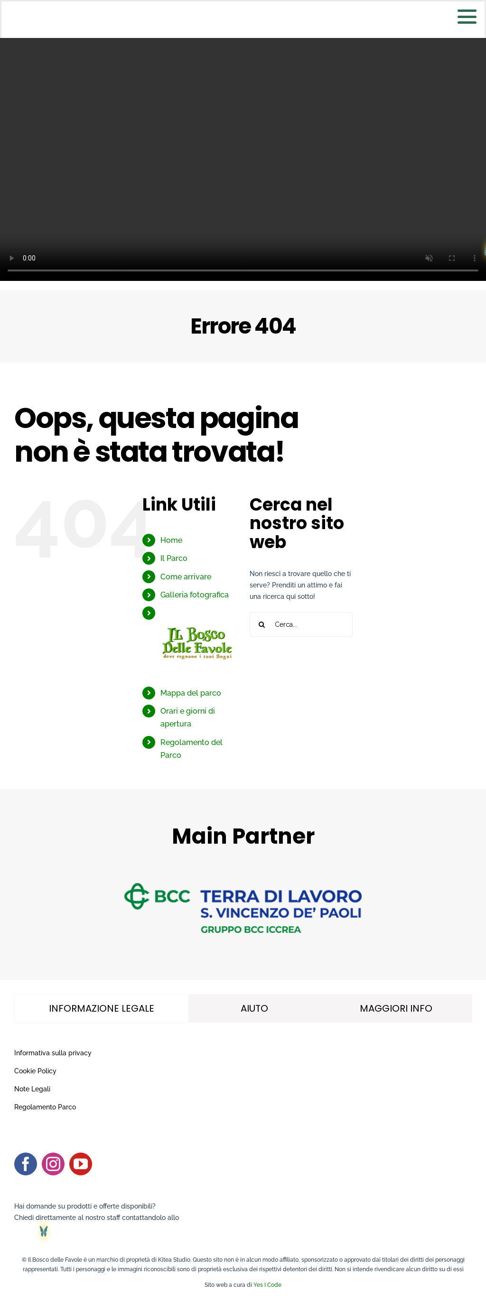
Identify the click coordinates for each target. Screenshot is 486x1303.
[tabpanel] (243, 1080)
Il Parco (173, 558)
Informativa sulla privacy (53, 1053)
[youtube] (80, 1164)
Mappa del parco (190, 693)
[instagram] (53, 1164)
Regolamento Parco (45, 1107)
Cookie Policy (35, 1071)
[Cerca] (262, 624)
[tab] (101, 1008)
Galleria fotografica (194, 594)
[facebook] (25, 1164)
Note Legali (32, 1089)
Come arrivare (185, 576)
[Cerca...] (301, 624)
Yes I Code (267, 1285)
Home (171, 540)
